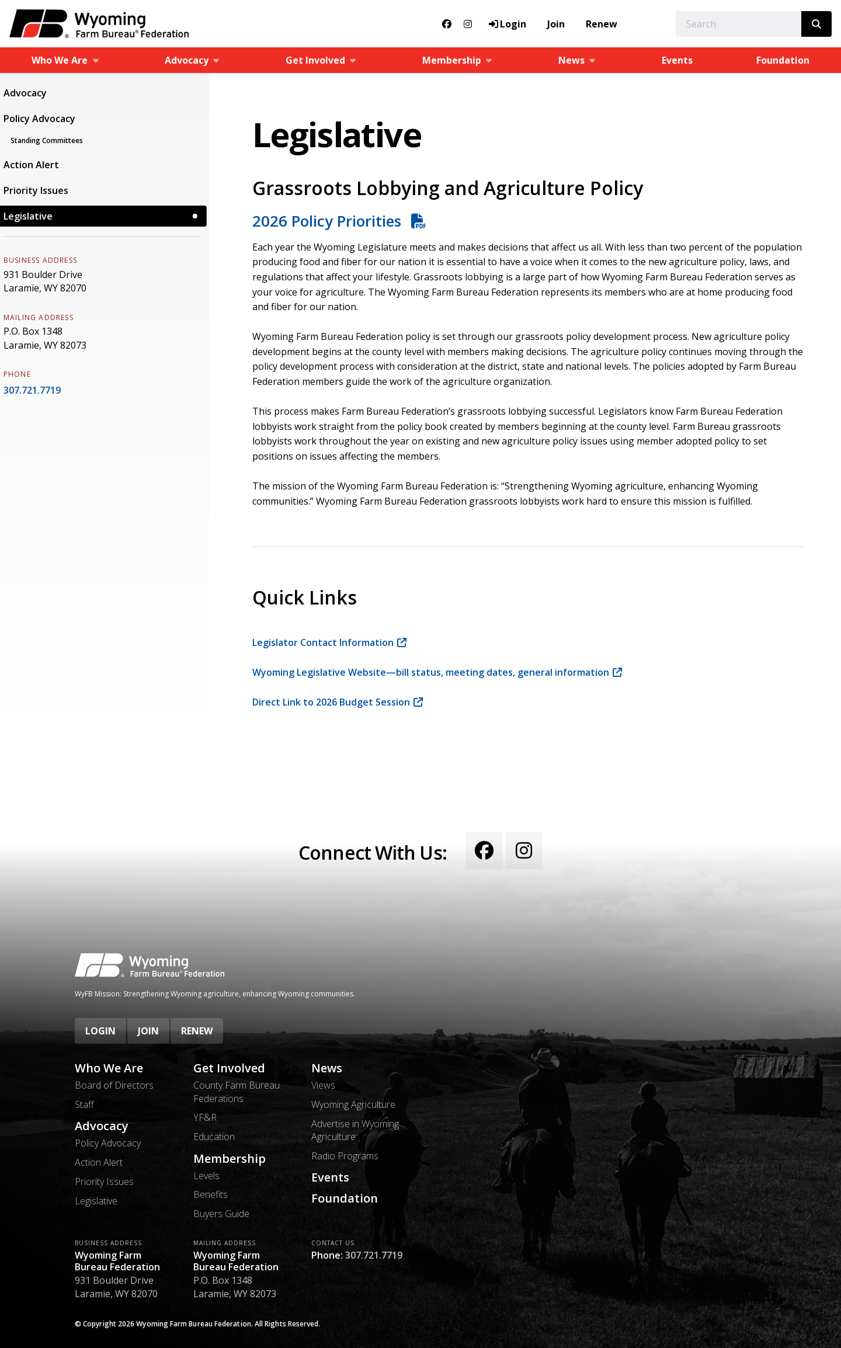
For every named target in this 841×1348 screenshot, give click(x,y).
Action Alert (37, 164)
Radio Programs (344, 1155)
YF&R (205, 1117)
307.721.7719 (38, 390)
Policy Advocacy (45, 118)
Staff (84, 1104)
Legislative (33, 216)
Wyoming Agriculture (353, 1104)
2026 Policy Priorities (328, 220)
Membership (229, 1159)
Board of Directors (114, 1085)
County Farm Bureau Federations (236, 1091)
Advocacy (31, 92)
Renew (601, 24)
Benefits (210, 1194)
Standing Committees (52, 140)
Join (556, 24)
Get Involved (229, 1068)
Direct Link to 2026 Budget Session (331, 702)
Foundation (782, 60)
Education (214, 1136)
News (326, 1068)
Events (677, 60)
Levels (206, 1175)
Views (323, 1085)
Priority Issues (41, 190)
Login (100, 1030)
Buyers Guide (221, 1213)
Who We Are (109, 1068)
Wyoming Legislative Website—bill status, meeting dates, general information (430, 672)
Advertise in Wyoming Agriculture (355, 1130)
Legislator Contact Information (323, 642)
